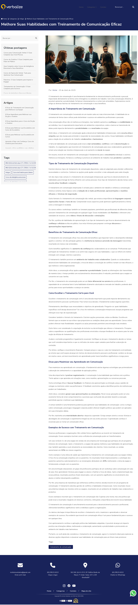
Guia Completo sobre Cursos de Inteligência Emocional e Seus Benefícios (19, 67)
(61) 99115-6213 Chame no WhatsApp (117, 574)
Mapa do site (85, 591)
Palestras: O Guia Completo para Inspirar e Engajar (18, 81)
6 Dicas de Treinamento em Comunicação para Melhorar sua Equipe (19, 109)
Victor (54, 90)
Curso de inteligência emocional (15, 177)
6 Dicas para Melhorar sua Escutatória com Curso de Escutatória (20, 129)
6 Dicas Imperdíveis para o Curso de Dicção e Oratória (20, 122)
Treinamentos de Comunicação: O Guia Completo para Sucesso (17, 88)
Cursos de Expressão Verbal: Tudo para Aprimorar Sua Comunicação (17, 74)
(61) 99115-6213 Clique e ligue (53, 574)
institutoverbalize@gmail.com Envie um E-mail (20, 574)
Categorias (91, 7)
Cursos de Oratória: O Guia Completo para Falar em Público (18, 60)
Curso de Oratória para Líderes (23, 172)
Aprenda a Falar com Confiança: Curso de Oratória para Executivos (19, 142)
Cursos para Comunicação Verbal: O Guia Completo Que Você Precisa (18, 54)
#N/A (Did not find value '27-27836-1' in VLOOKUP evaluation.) (25, 163)
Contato (103, 7)
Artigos (8, 102)
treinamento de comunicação (61, 547)
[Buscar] (133, 7)
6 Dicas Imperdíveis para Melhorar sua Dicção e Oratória (18, 115)
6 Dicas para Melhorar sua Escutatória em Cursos (19, 136)
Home (80, 7)
